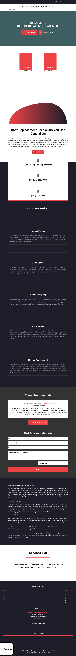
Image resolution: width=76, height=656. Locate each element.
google (37, 638)
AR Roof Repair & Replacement (51, 403)
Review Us (6, 649)
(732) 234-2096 (13, 2)
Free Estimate (48, 32)
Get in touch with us (19, 537)
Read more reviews (39, 422)
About (39, 152)
